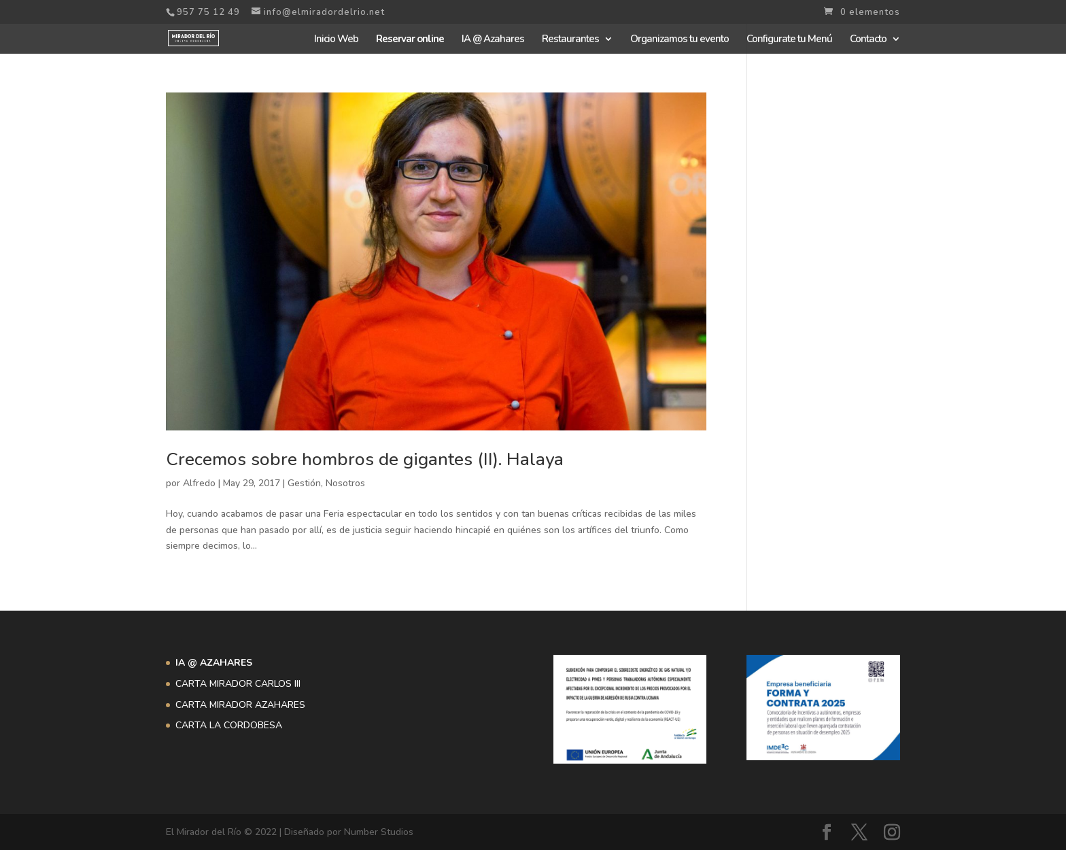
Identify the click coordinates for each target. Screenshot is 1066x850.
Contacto (868, 40)
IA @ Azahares (493, 40)
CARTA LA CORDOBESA (228, 725)
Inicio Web (336, 40)
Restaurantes (570, 40)
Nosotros (345, 483)
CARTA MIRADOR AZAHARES (240, 704)
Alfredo (199, 483)
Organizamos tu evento (679, 40)
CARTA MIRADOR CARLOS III (237, 683)
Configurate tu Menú (789, 40)
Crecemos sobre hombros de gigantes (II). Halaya (365, 459)
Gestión (304, 483)
